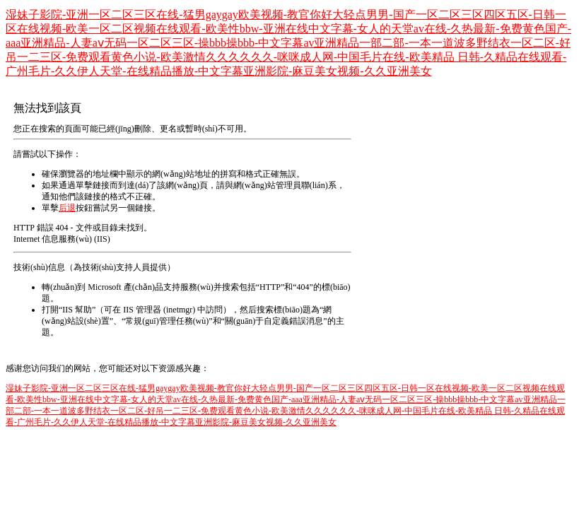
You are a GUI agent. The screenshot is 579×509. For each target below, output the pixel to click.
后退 (67, 208)
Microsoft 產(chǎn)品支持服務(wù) (150, 287)
